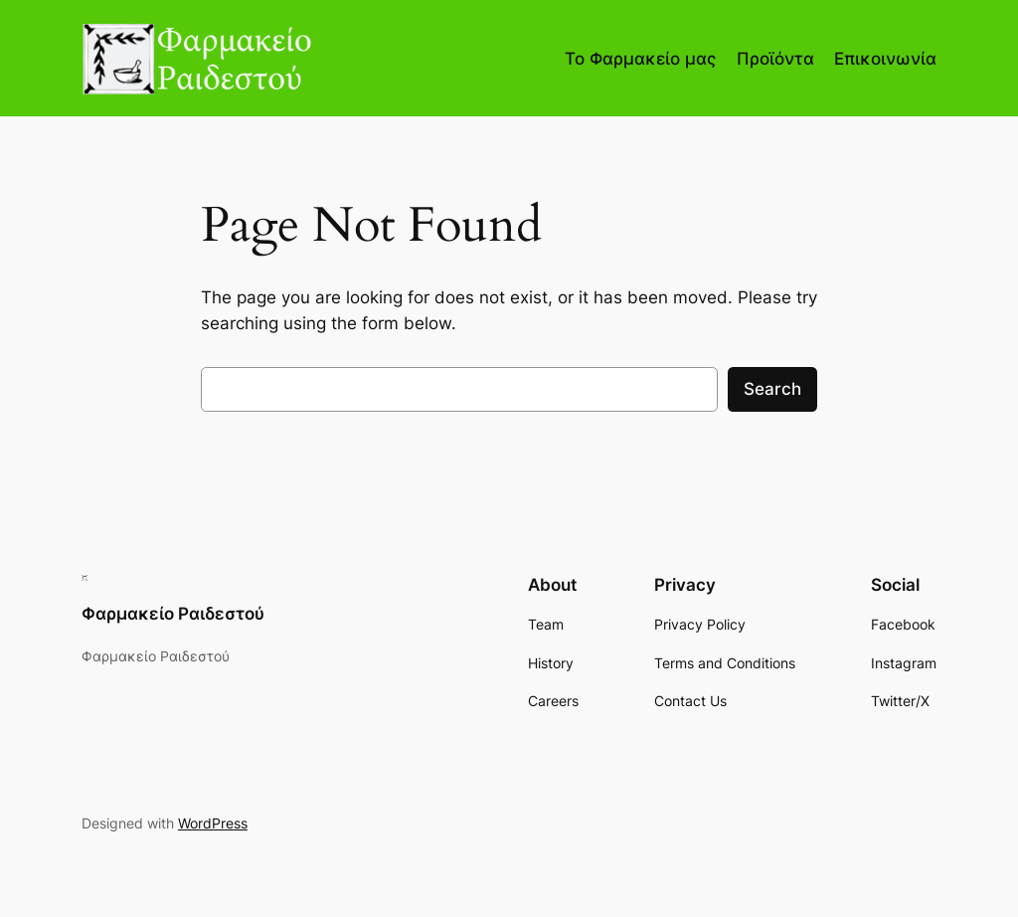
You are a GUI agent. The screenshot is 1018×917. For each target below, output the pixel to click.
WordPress (213, 823)
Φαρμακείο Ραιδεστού (173, 614)
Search (772, 389)
